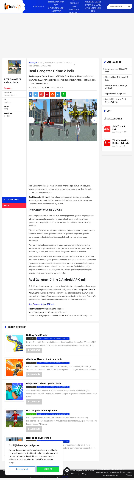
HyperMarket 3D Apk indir (115, 94)
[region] (34, 458)
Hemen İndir (34, 350)
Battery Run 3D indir (37, 335)
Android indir (11, 200)
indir (47, 87)
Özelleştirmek (22, 469)
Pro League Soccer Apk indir (41, 410)
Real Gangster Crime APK (40, 304)
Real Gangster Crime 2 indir (51, 71)
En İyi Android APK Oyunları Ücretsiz (55, 63)
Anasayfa (38, 6)
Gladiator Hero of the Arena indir (44, 359)
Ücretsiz (8, 88)
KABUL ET (48, 469)
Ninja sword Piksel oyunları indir (43, 383)
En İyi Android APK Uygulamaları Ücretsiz (56, 6)
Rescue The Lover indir (38, 437)
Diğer (14, 205)
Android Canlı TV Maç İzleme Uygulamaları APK (93, 6)
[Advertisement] (67, 35)
